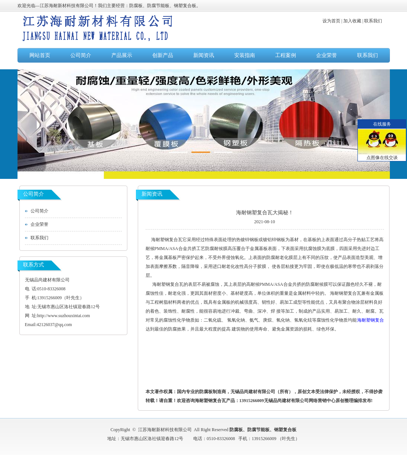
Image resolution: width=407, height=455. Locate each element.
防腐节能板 (258, 429)
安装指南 (244, 55)
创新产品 (162, 55)
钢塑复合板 (285, 429)
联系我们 (367, 55)
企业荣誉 (326, 55)
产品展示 (121, 55)
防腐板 (236, 429)
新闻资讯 (203, 55)
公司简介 (80, 55)
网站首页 (39, 55)
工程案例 (285, 55)
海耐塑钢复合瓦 (166, 239)
